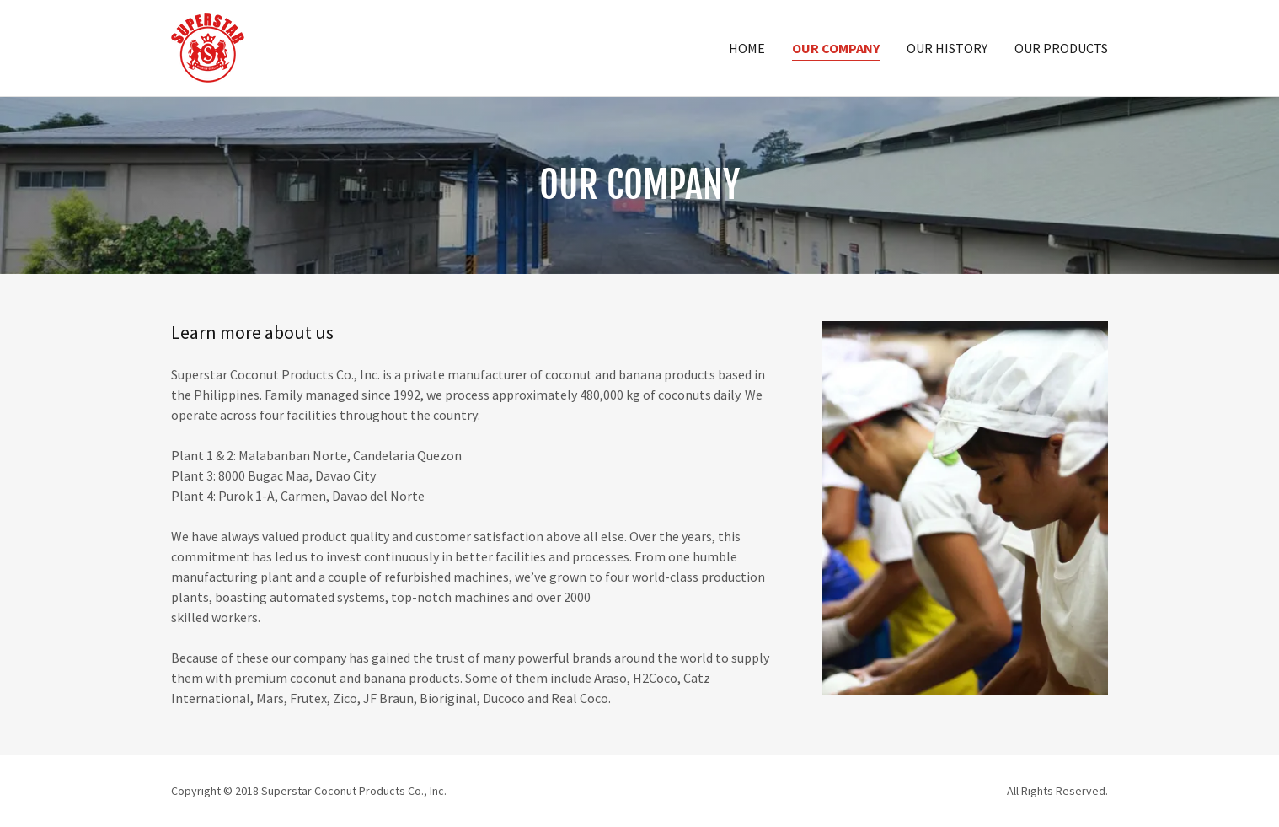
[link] (207, 46)
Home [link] (747, 48)
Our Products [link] (1061, 48)
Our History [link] (947, 48)
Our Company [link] (836, 48)
